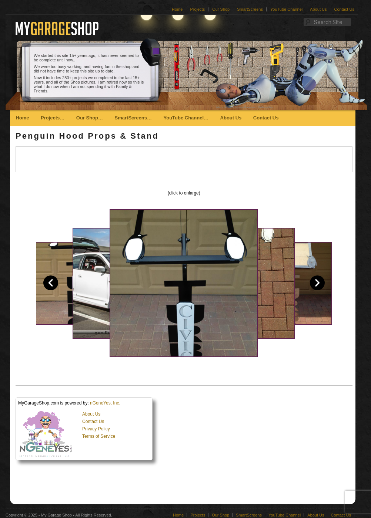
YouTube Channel (286, 9)
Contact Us (344, 9)
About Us (318, 9)
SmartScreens (250, 9)
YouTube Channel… (185, 118)
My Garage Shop (56, 515)
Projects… (52, 118)
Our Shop (221, 9)
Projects (197, 9)
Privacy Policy (96, 428)
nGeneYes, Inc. (105, 403)
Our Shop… (89, 118)
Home (177, 9)
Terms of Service (98, 436)
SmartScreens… (133, 118)
